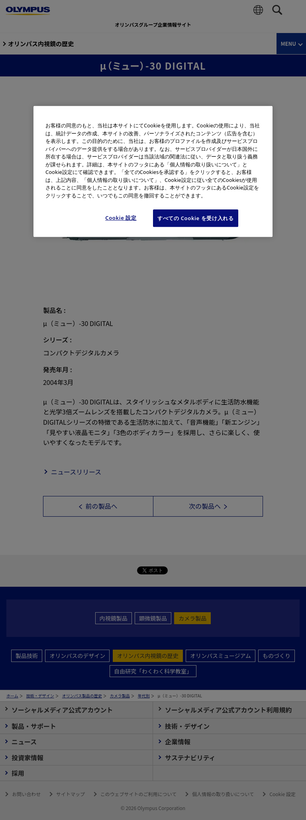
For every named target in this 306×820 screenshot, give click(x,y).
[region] (153, 171)
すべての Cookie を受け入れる (195, 218)
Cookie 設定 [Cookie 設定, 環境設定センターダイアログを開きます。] (121, 217)
